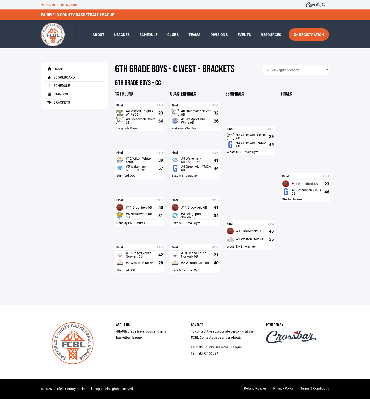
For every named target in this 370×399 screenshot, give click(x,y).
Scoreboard (60, 77)
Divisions (219, 34)
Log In (48, 5)
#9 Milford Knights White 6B (139, 113)
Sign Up (69, 5)
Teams (194, 34)
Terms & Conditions (314, 388)
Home (54, 68)
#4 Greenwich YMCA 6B (196, 168)
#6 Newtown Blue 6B (139, 215)
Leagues (122, 34)
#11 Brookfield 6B (139, 207)
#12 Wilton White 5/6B (138, 160)
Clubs (173, 34)
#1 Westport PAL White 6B (193, 121)
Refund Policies (255, 388)
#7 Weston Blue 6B (139, 262)
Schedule (148, 34)
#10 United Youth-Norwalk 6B (139, 255)
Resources (271, 34)
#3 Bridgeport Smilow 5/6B (191, 215)
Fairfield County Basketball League (77, 14)
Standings (58, 94)
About (98, 34)
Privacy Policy (283, 388)
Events (244, 34)
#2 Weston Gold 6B (195, 262)
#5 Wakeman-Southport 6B (136, 168)
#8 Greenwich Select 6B (141, 121)
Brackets (58, 102)
